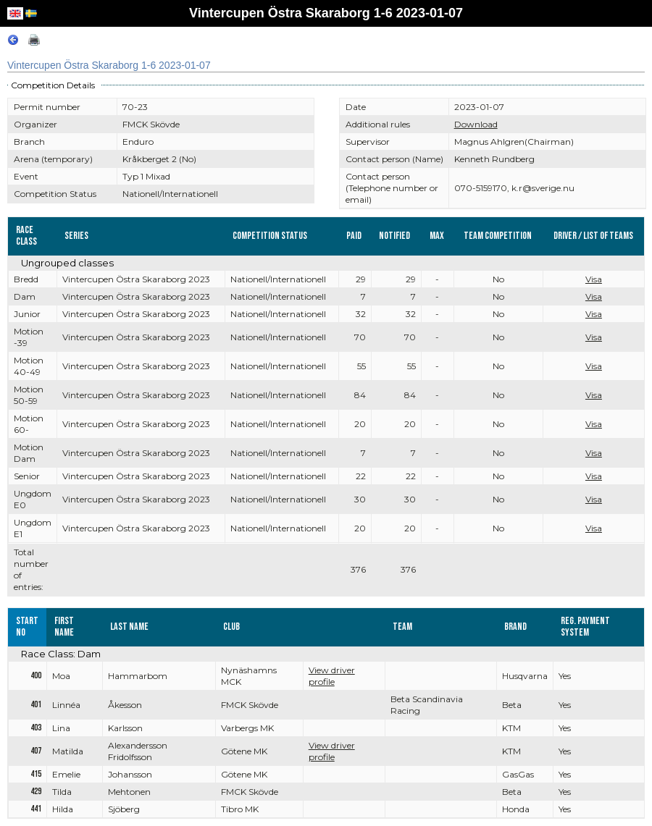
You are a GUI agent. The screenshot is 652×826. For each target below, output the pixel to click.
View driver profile (332, 676)
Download (476, 124)
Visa (593, 279)
